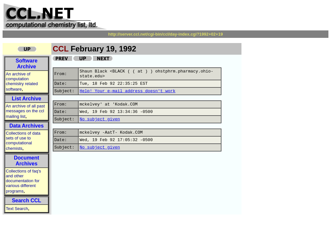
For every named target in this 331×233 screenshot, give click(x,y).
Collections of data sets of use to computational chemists (23, 141)
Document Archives (26, 160)
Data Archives (26, 125)
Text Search (17, 208)
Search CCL (26, 200)
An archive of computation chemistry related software (22, 82)
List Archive (26, 98)
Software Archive (26, 63)
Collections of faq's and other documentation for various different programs (23, 181)
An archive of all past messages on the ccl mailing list (25, 111)
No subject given (100, 119)
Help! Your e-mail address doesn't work (127, 91)
